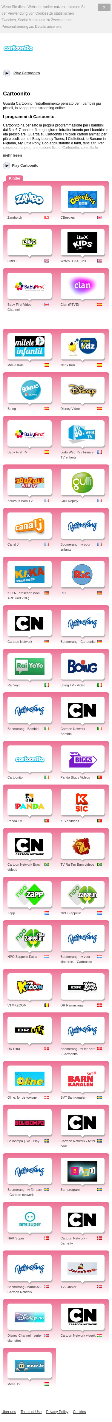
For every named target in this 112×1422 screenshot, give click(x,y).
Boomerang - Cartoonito (78, 641)
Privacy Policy (57, 1412)
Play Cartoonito (25, 165)
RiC (63, 593)
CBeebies (68, 217)
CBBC (12, 261)
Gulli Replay (69, 501)
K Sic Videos (70, 821)
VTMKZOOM (17, 1005)
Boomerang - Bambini (23, 729)
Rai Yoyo (13, 685)
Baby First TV (17, 452)
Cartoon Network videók (78, 1335)
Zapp (11, 913)
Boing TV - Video (73, 685)
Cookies (79, 1412)
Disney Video (70, 408)
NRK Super (15, 1238)
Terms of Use (31, 1412)
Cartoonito (15, 777)
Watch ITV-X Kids (73, 261)
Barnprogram (70, 1189)
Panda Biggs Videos (75, 777)
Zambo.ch (14, 217)
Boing (11, 408)
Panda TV (14, 821)
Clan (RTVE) (70, 304)
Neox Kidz (68, 365)
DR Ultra (13, 1049)
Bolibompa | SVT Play (23, 1141)
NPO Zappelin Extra (22, 956)
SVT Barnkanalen (73, 1097)
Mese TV (14, 1384)
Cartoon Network (19, 641)
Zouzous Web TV (20, 501)
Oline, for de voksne (22, 1097)
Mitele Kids (15, 365)
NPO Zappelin (71, 913)
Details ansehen (48, 26)
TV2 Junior (68, 1287)
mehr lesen (12, 155)
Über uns (8, 1412)
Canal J (13, 544)
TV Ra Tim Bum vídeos (77, 864)
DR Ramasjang (72, 1005)
